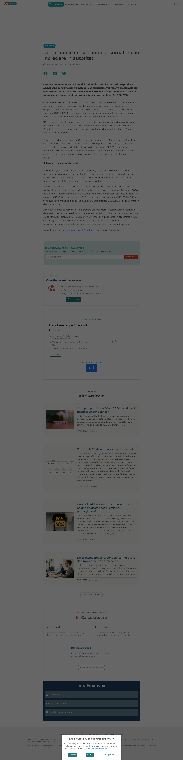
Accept (72, 755)
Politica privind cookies (96, 748)
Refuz (90, 755)
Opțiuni (109, 755)
